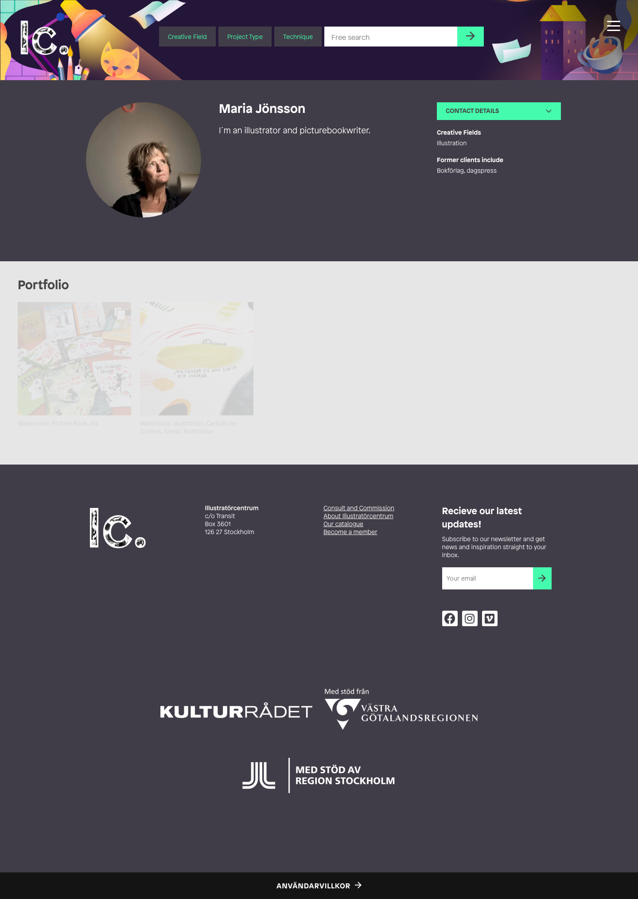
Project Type (245, 36)
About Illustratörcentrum (358, 516)
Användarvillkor (313, 886)
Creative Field (187, 36)
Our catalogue (343, 524)
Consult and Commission (358, 508)
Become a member (350, 532)
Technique (298, 36)
